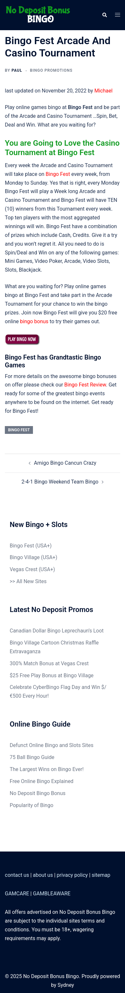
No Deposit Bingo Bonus (38, 793)
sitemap (101, 875)
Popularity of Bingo (31, 805)
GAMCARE (17, 893)
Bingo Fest (58, 174)
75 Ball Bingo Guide (32, 757)
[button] (104, 15)
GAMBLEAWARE (51, 893)
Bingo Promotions (51, 70)
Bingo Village (25, 557)
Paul (17, 70)
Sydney (65, 985)
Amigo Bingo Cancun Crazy (65, 463)
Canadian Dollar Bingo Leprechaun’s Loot (57, 631)
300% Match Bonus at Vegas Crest (49, 663)
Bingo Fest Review (85, 385)
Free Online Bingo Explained (41, 781)
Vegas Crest (23, 569)
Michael (103, 91)
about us (43, 875)
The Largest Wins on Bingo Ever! (47, 769)
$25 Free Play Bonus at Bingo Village (52, 675)
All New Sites (31, 581)
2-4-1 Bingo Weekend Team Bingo (59, 482)
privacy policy (72, 875)
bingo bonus (34, 321)
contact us (17, 875)
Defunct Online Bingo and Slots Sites (51, 745)
